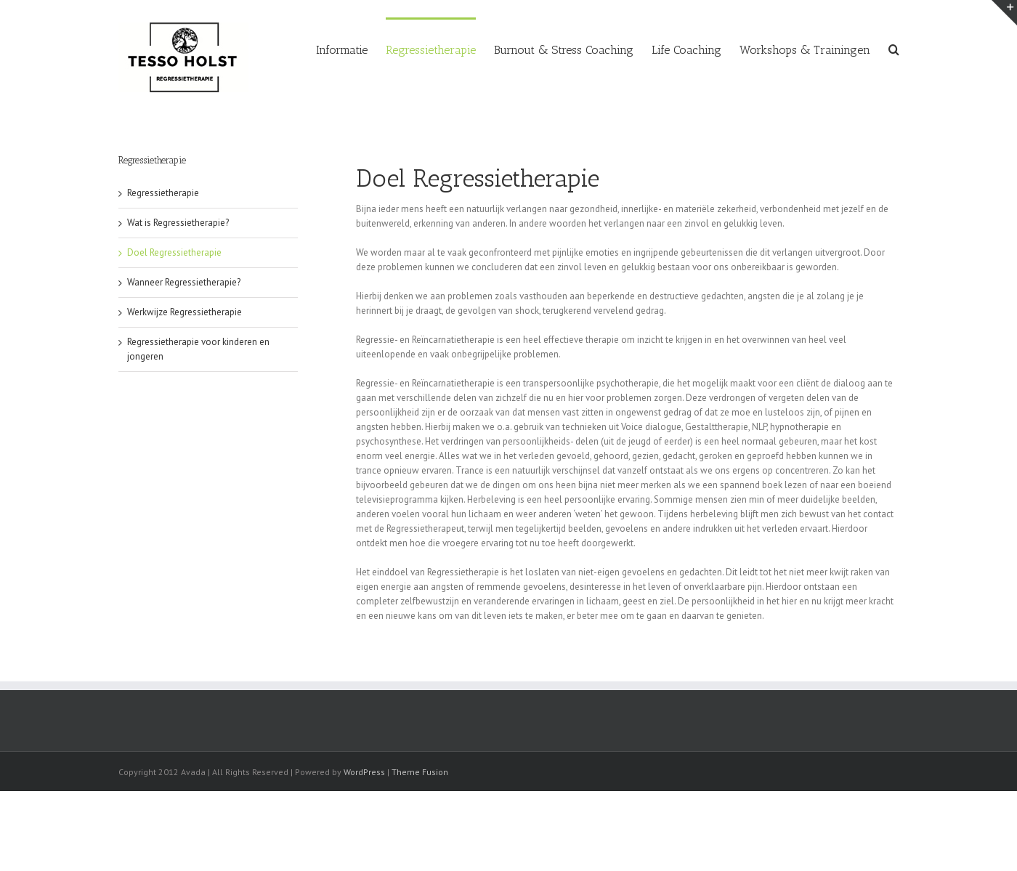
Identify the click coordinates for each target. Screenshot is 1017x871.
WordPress (364, 771)
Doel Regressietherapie (174, 252)
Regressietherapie (163, 193)
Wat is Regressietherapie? (178, 222)
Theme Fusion (420, 771)
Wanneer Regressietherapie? (183, 282)
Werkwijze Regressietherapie (184, 312)
